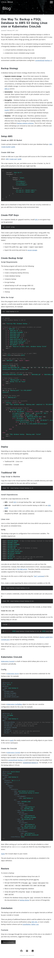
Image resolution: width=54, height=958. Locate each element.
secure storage (32, 250)
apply (12, 740)
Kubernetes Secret (13, 673)
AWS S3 (7, 89)
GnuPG (7, 110)
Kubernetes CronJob (7, 661)
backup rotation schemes (25, 123)
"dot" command (38, 576)
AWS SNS (34, 922)
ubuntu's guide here (46, 637)
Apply (3, 854)
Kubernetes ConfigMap (14, 704)
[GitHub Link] (21, 950)
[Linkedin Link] (32, 950)
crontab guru (5, 639)
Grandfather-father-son (31, 924)
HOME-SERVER (31, 955)
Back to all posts (8, 942)
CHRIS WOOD (22, 955)
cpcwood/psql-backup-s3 (43, 60)
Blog (6, 8)
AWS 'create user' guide (13, 159)
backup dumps (24, 900)
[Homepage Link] (27, 950)
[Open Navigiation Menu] (51, 2)
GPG (36, 219)
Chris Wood (7, 2)
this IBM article (22, 569)
